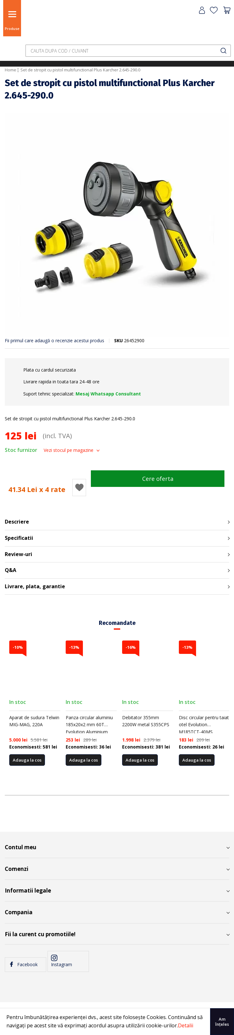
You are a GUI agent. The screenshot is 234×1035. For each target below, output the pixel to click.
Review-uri (18, 554)
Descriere (17, 521)
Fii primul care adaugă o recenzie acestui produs (54, 340)
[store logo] (40, 23)
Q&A (10, 570)
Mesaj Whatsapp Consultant (108, 394)
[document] (117, 1021)
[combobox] (128, 51)
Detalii (185, 1025)
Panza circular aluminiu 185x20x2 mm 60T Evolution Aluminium (89, 724)
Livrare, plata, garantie (35, 586)
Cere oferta (157, 478)
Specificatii (19, 537)
